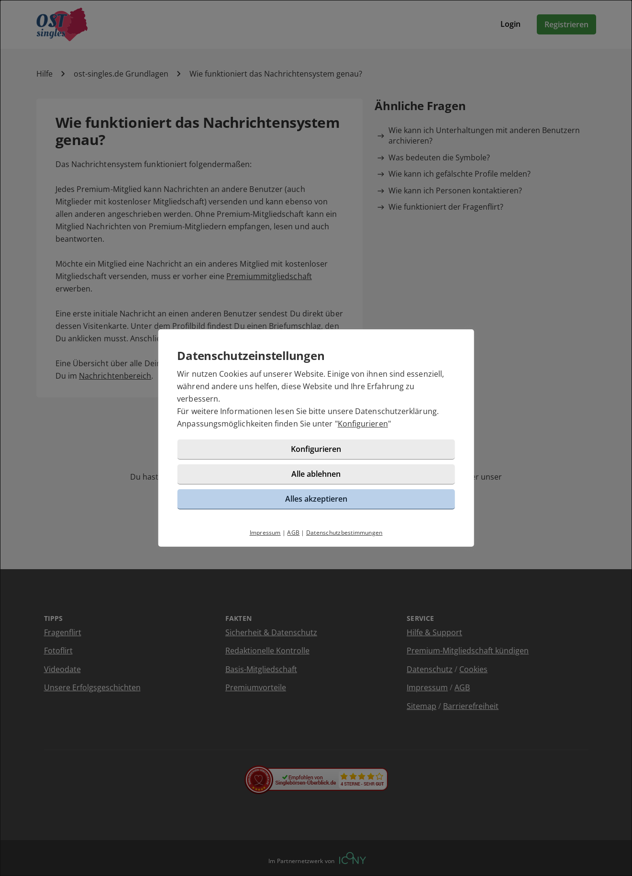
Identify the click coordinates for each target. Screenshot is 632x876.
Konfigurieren (363, 423)
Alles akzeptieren (316, 499)
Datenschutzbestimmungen (344, 532)
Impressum (265, 532)
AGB (293, 532)
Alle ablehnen (316, 474)
